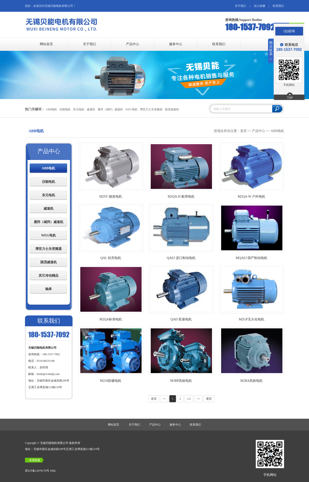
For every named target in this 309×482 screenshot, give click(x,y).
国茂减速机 (172, 109)
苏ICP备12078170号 (37, 470)
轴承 (48, 289)
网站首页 (46, 44)
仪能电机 (64, 109)
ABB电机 (51, 109)
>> (198, 398)
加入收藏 (259, 6)
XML (53, 470)
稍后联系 (271, 51)
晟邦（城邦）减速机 (110, 109)
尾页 (209, 398)
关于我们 (240, 6)
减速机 (90, 109)
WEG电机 (131, 109)
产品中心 (132, 44)
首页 (243, 131)
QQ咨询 (289, 31)
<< (164, 398)
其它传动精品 (48, 275)
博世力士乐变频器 (151, 109)
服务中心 (175, 44)
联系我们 (278, 6)
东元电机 (78, 109)
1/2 (189, 398)
